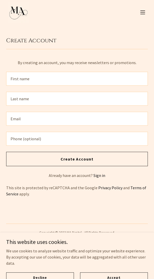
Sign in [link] (99, 175)
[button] (143, 12)
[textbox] (77, 79)
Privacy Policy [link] (110, 187)
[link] (18, 12)
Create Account (77, 159)
